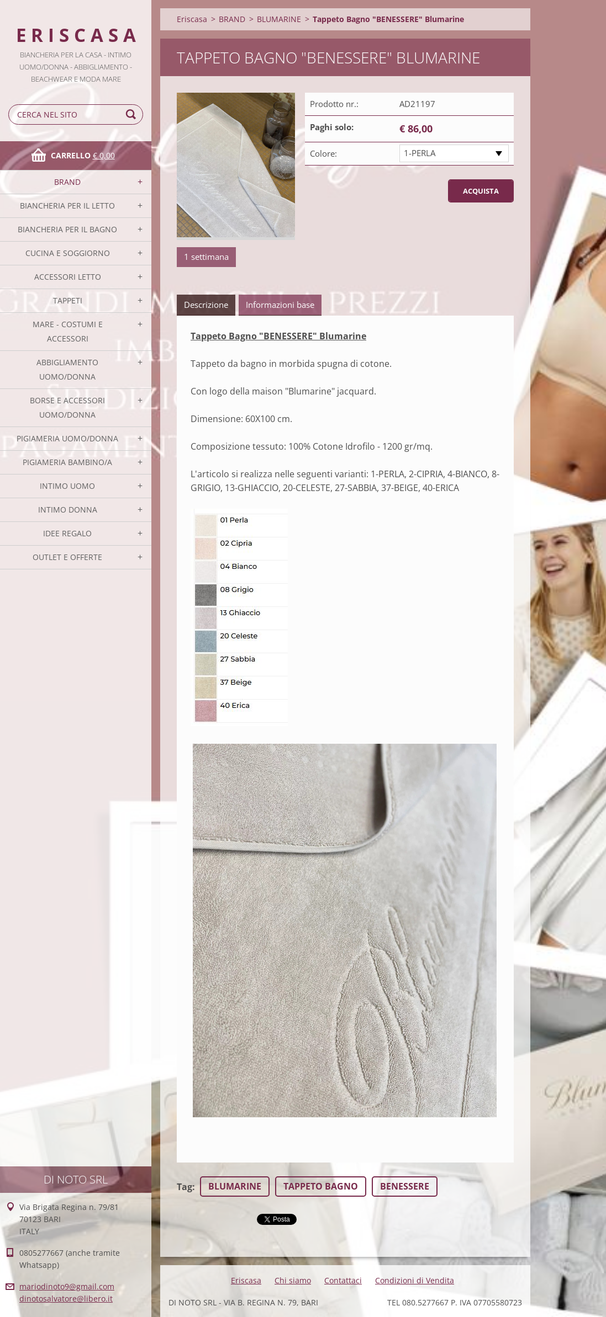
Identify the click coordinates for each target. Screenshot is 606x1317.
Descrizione (206, 304)
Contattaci (343, 1280)
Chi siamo (293, 1280)
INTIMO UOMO (67, 486)
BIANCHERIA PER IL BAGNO (67, 229)
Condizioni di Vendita (414, 1280)
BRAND (67, 182)
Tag (184, 1187)
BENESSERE (404, 1186)
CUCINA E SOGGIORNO (67, 253)
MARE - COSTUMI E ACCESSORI (68, 331)
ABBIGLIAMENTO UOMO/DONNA (67, 369)
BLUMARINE (279, 19)
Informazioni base (280, 304)
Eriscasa (192, 19)
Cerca (132, 114)
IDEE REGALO (67, 533)
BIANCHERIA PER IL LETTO (67, 205)
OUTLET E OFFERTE (67, 557)
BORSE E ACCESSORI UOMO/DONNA (67, 407)
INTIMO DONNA (67, 509)
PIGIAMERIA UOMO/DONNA (67, 438)
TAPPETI (67, 300)
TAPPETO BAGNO (320, 1186)
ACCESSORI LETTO (67, 276)
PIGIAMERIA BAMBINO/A (67, 462)
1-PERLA (419, 152)
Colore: (323, 153)
